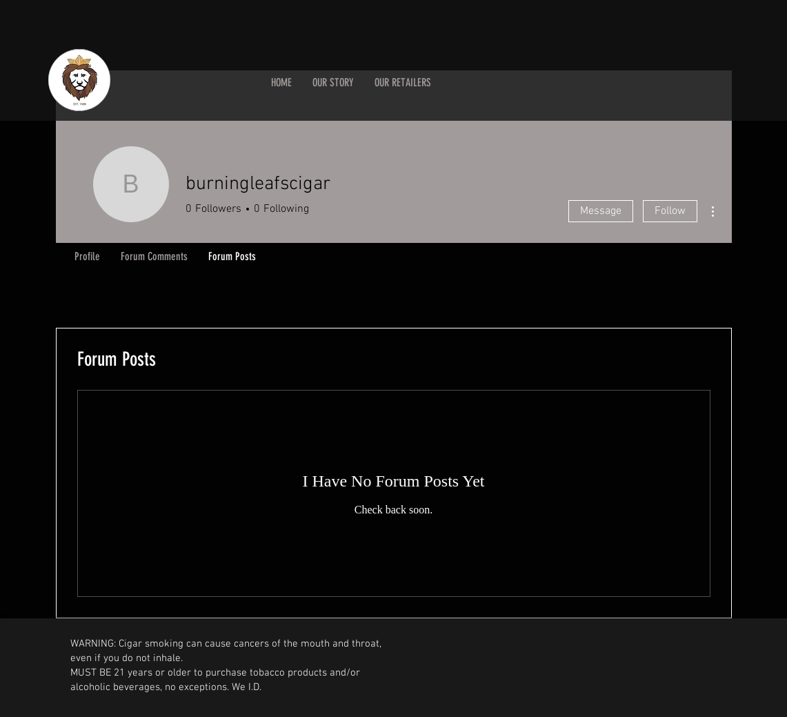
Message (600, 211)
